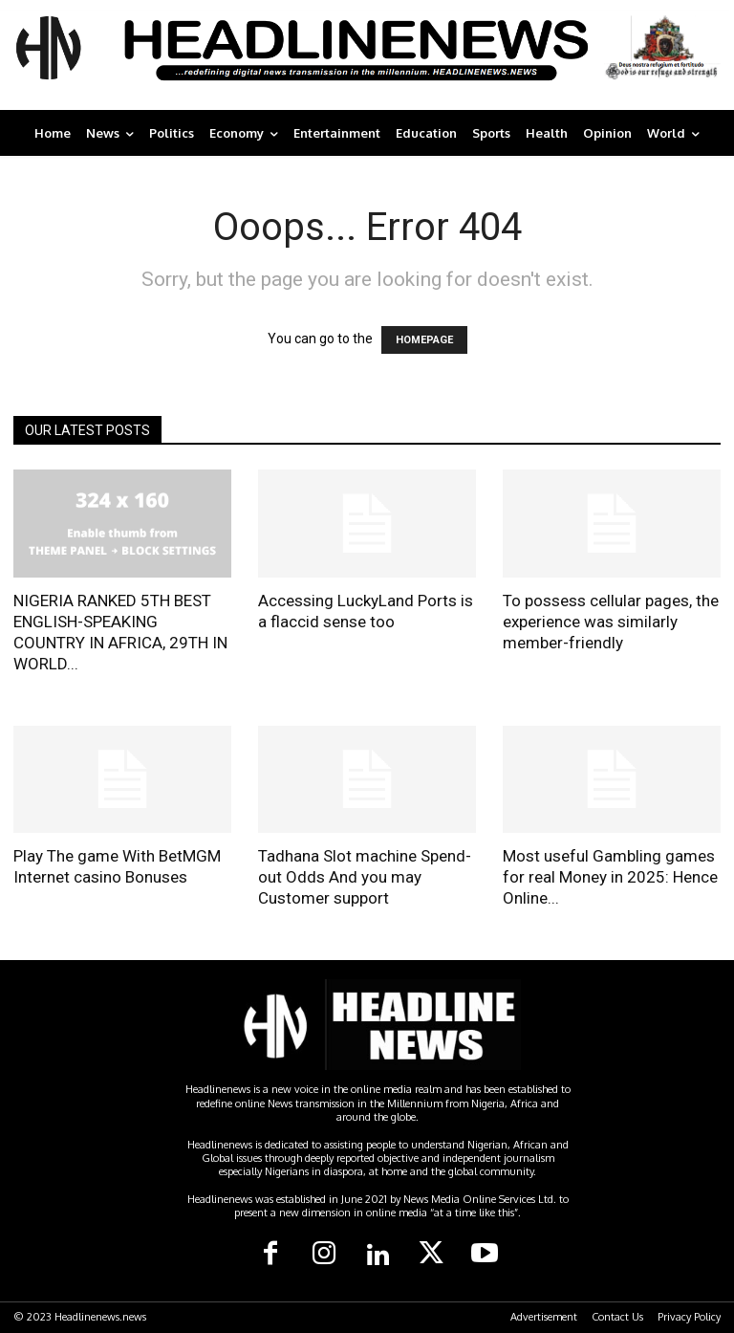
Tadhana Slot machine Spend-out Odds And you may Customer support (364, 876)
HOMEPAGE (424, 340)
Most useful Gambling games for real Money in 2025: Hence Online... (610, 876)
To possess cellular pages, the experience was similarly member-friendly (611, 621)
